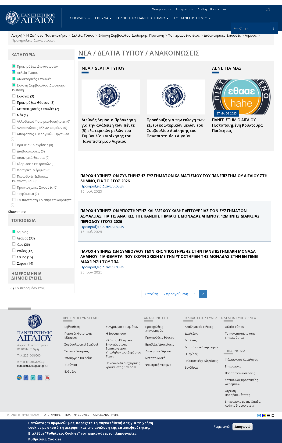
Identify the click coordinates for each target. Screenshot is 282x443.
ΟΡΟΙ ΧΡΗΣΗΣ (52, 414)
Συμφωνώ (222, 426)
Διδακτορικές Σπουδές (222, 35)
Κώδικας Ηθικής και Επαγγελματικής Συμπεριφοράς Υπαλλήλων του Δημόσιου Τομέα (123, 348)
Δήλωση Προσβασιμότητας (237, 393)
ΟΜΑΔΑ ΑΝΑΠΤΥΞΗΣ (105, 414)
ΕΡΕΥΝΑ (103, 18)
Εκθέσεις (190, 340)
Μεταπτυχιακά (155, 358)
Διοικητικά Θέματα (158, 351)
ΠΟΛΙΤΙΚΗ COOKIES (77, 414)
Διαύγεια (70, 365)
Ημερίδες (191, 354)
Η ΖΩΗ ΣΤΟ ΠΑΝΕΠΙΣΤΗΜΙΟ (142, 18)
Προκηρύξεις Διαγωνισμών (154, 329)
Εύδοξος (70, 372)
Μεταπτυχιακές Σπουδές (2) (38, 109)
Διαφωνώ (243, 427)
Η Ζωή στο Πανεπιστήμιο (47, 35)
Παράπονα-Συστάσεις (240, 373)
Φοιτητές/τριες (162, 9)
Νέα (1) (22, 115)
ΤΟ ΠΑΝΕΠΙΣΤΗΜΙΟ (192, 18)
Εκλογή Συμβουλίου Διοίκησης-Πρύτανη (131, 35)
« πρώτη (151, 293)
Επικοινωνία (233, 366)
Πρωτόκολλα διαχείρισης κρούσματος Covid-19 (123, 365)
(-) (13, 288)
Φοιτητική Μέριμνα (158, 365)
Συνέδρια (191, 368)
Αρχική (16, 35)
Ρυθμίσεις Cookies (44, 439)
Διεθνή (202, 9)
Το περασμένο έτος (184, 35)
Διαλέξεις (191, 334)
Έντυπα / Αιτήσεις (76, 351)
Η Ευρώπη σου (116, 334)
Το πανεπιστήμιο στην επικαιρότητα (240, 335)
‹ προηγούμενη (176, 293)
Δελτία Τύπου (82, 35)
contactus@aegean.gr (32, 365)
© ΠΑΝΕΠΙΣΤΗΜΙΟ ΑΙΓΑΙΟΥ (23, 414)
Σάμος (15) (25, 257)
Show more (17, 211)
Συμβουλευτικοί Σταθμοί (81, 344)
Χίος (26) (23, 244)
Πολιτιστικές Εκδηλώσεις (201, 361)
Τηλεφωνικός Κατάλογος (241, 360)
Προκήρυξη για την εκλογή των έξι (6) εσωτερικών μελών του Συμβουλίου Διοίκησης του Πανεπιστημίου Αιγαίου (176, 127)
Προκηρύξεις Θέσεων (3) (35, 102)
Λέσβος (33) (26, 238)
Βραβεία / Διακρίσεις (159, 344)
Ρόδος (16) (25, 251)
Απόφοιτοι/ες (184, 9)
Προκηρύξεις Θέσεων (159, 337)
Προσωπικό (218, 9)
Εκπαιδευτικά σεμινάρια (201, 347)
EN (268, 9)
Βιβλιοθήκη (72, 327)
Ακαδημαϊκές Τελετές (199, 327)
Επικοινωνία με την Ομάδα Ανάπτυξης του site (243, 404)
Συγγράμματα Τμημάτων (122, 327)
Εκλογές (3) (25, 96)
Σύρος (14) (25, 263)
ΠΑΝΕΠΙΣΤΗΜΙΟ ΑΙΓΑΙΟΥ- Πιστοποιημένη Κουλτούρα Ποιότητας (237, 125)
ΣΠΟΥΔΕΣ (80, 18)
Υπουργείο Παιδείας (78, 358)
